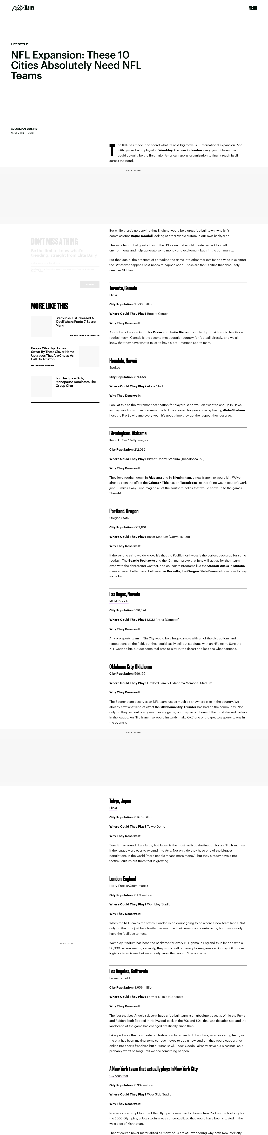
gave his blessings (222, 1046)
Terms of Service (84, 272)
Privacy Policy (37, 274)
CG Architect (118, 1076)
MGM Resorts (119, 601)
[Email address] (65, 267)
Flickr (113, 808)
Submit (89, 287)
